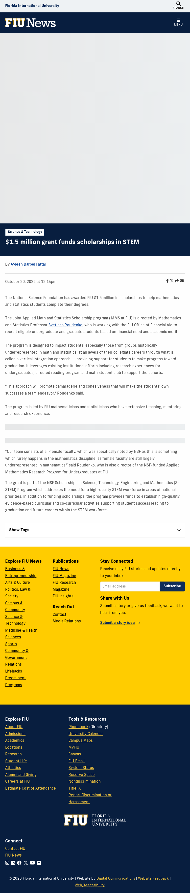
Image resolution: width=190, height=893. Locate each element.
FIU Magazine (64, 576)
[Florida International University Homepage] (32, 6)
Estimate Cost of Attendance (30, 789)
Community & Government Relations (16, 658)
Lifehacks (13, 672)
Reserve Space (82, 775)
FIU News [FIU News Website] (13, 856)
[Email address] (130, 586)
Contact (59, 615)
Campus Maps (81, 741)
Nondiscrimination (85, 782)
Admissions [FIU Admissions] (15, 734)
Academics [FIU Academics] (14, 741)
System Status (81, 768)
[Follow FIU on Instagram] (8, 863)
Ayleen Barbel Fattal (28, 265)
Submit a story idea (117, 623)
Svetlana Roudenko (65, 325)
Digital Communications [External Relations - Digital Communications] (115, 879)
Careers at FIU (17, 782)
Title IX (75, 789)
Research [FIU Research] (13, 754)
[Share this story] (175, 281)
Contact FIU (15, 849)
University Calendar (86, 734)
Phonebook (78, 727)
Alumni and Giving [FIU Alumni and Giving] (21, 775)
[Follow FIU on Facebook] (20, 863)
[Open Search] (178, 6)
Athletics (13, 768)
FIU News (61, 569)
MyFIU (74, 748)
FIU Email (77, 761)
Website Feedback (153, 879)
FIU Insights (63, 596)
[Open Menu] (178, 23)
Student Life (16, 761)
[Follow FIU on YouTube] (33, 863)
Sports (11, 644)
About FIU (14, 727)
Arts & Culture (17, 583)
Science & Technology (25, 232)
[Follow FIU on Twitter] (27, 863)
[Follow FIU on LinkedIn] (14, 863)
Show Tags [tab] (19, 530)
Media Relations (67, 621)
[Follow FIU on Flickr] (40, 863)
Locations (13, 748)
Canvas (75, 754)
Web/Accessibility (90, 885)
